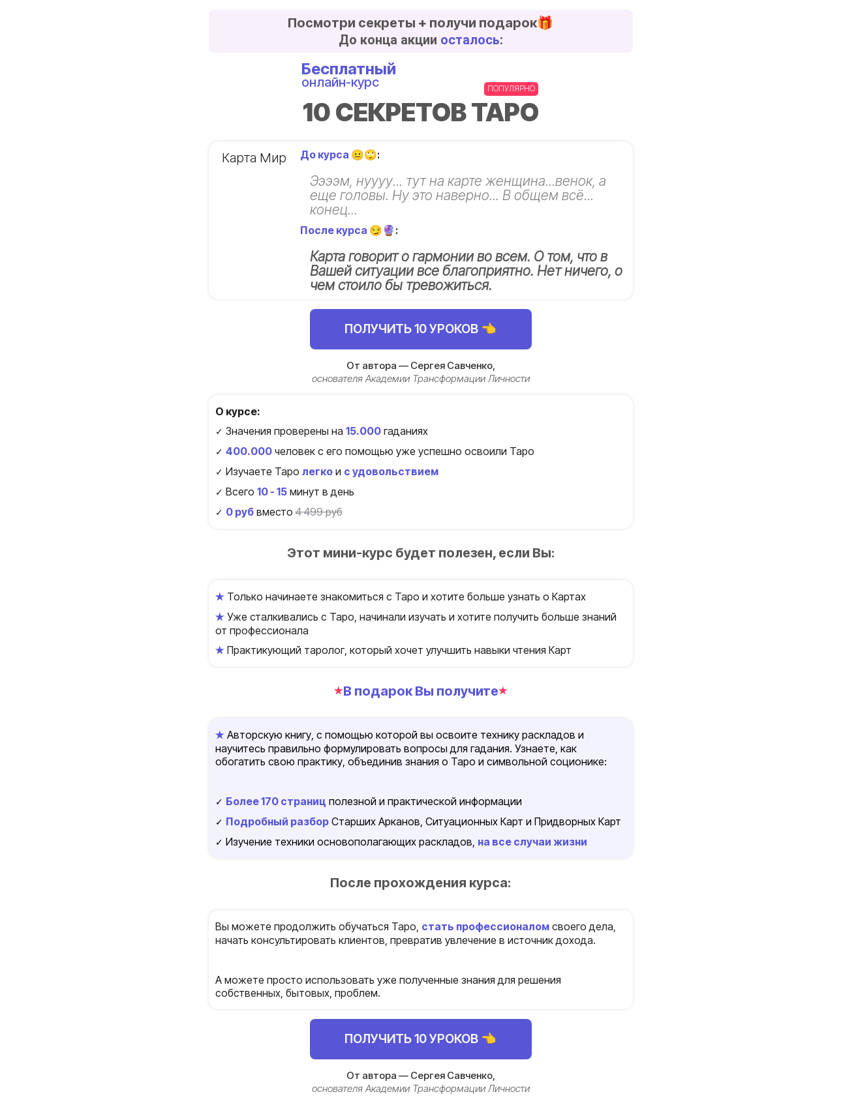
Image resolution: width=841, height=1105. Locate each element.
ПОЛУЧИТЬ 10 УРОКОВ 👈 (420, 328)
